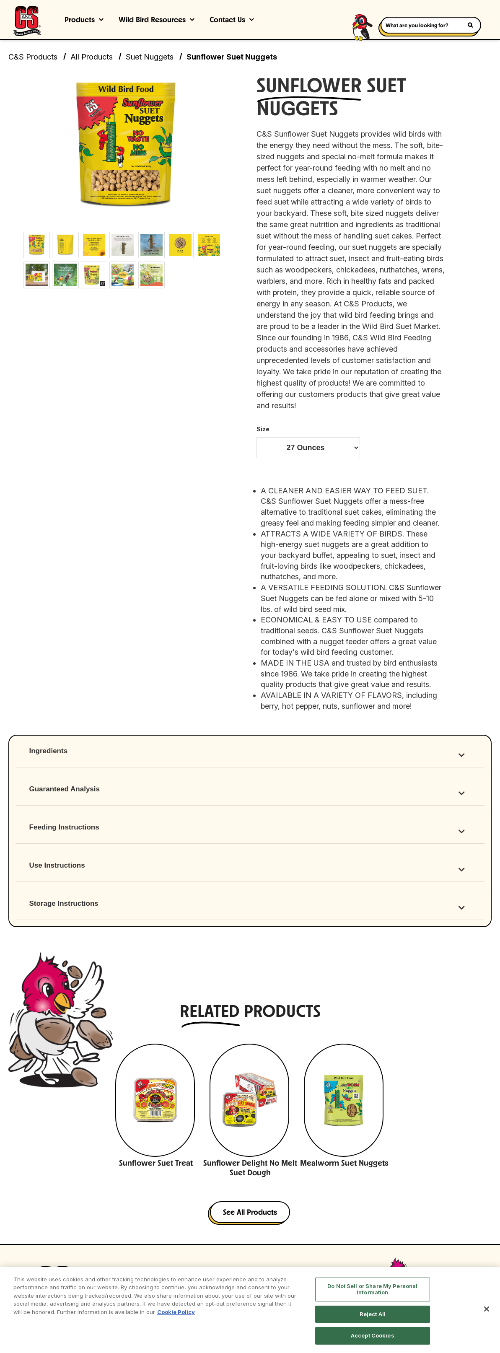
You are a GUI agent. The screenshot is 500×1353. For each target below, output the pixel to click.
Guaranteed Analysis (64, 789)
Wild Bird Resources (152, 20)
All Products (91, 56)
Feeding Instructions (64, 828)
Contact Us (227, 20)
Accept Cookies (372, 1335)
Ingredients (48, 751)
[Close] (486, 1309)
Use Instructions (57, 866)
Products (80, 20)
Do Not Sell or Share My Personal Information (372, 1289)
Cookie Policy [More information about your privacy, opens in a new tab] (176, 1312)
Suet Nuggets (150, 56)
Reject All (373, 1314)
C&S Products (32, 56)
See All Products (250, 1213)
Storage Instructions (63, 904)
